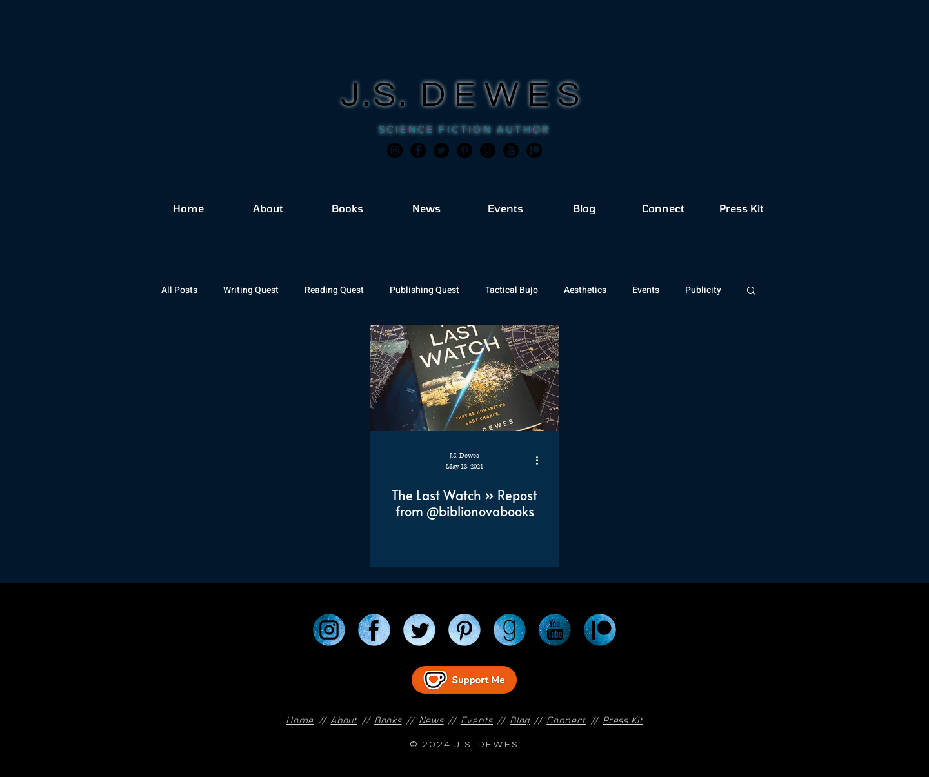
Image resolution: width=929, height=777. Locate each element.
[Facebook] (418, 150)
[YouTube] (555, 630)
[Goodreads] (487, 150)
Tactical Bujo (511, 290)
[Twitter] (441, 150)
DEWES (504, 95)
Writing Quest (251, 290)
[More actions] (541, 460)
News (431, 719)
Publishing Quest (424, 290)
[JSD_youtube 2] (511, 150)
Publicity (703, 290)
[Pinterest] (464, 150)
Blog (520, 719)
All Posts (179, 290)
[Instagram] (395, 150)
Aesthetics (585, 290)
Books (388, 719)
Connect (566, 719)
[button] (751, 291)
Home (300, 719)
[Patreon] (600, 630)
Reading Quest (334, 290)
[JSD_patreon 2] (534, 150)
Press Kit (623, 719)
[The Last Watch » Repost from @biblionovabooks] (464, 378)
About (343, 719)
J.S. (381, 95)
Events (645, 290)
